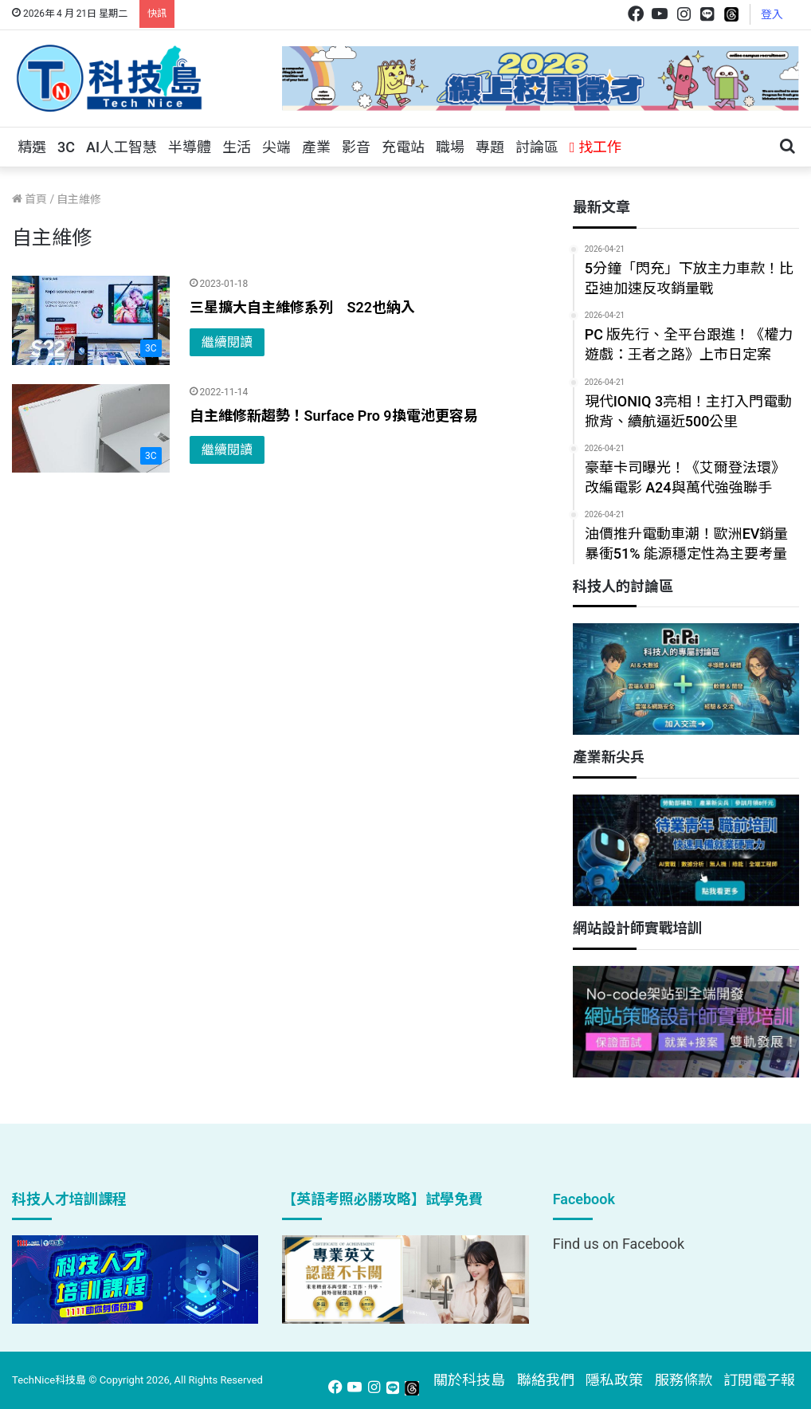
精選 (32, 147)
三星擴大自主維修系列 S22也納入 (302, 307)
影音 (356, 147)
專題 (490, 147)
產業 (316, 147)
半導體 (189, 147)
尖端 (276, 147)
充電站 (403, 147)
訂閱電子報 (759, 1380)
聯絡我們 (545, 1380)
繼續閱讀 (227, 342)
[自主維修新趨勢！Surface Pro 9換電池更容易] (91, 428)
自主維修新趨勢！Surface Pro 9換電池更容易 (334, 415)
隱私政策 (614, 1380)
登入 (772, 14)
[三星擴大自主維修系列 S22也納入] (91, 320)
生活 (236, 147)
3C (66, 147)
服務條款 (683, 1380)
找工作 (595, 147)
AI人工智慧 (121, 147)
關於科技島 (469, 1380)
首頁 (29, 199)
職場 (450, 147)
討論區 (536, 147)
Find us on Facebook (618, 1243)
